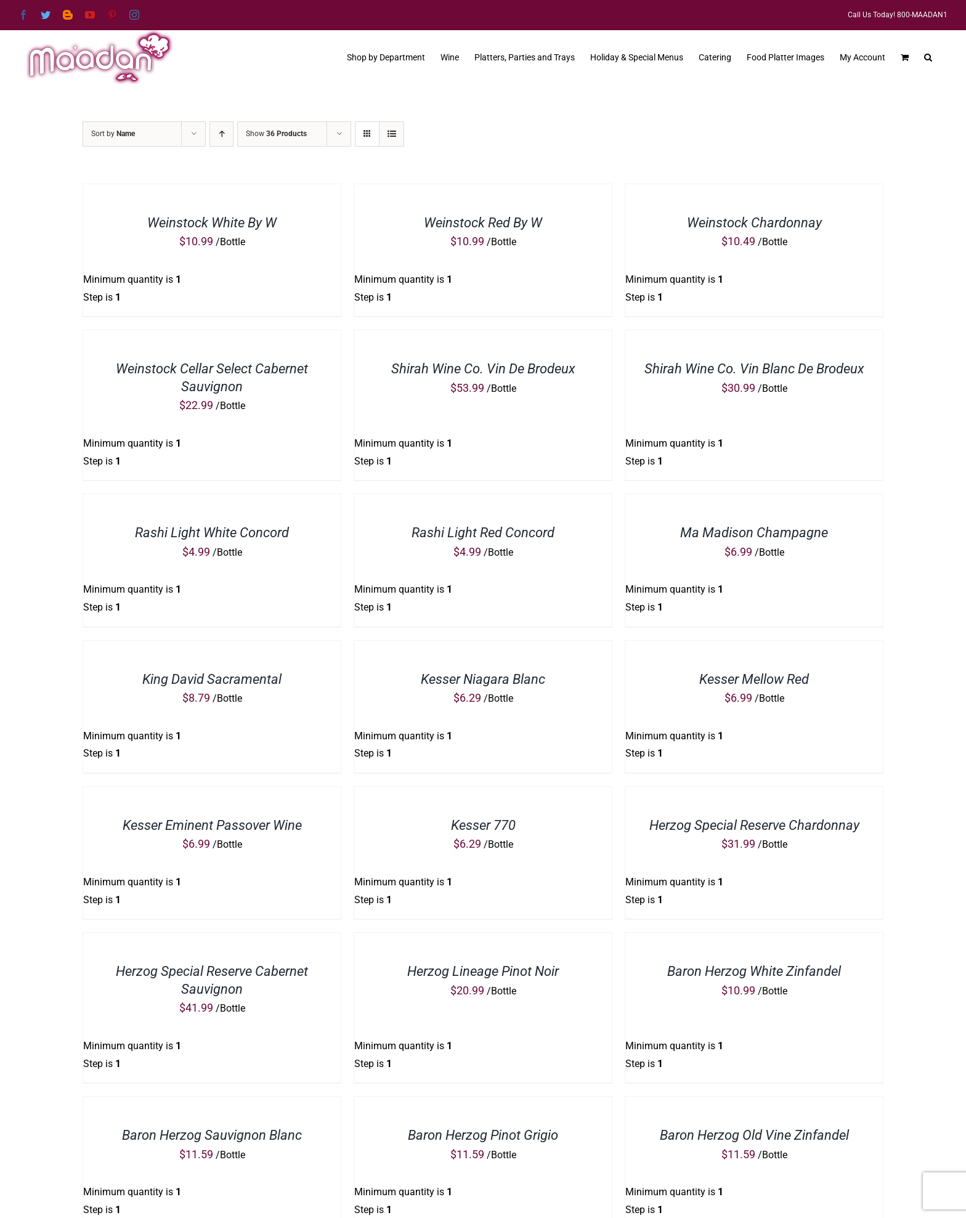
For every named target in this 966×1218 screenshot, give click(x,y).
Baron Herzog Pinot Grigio (483, 1135)
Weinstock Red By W (483, 222)
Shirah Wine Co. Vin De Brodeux (483, 368)
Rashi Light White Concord (212, 532)
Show (276, 133)
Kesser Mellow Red (754, 679)
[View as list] (392, 134)
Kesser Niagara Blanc (483, 679)
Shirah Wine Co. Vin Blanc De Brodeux (754, 368)
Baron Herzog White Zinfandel (754, 971)
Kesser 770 (483, 825)
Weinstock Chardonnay (754, 222)
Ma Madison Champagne (754, 532)
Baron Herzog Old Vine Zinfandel (754, 1135)
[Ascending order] (221, 134)
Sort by (113, 133)
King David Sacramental (212, 679)
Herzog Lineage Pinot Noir (483, 971)
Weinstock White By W (212, 222)
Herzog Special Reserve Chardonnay (754, 825)
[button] (928, 56)
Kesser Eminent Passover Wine (212, 825)
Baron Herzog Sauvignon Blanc (212, 1135)
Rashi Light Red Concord (483, 532)
